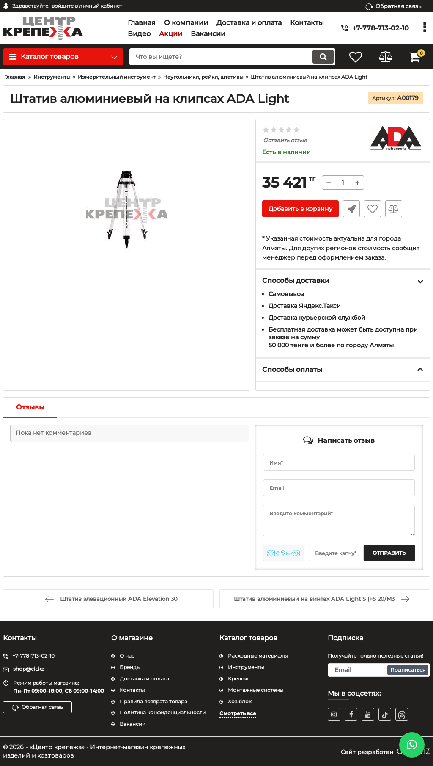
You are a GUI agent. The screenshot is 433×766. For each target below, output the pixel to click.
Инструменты (246, 667)
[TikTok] (384, 714)
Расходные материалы (258, 656)
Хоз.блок (240, 701)
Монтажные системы (255, 690)
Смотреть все (237, 713)
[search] (232, 56)
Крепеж (238, 678)
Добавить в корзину (300, 209)
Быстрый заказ (351, 208)
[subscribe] (379, 670)
